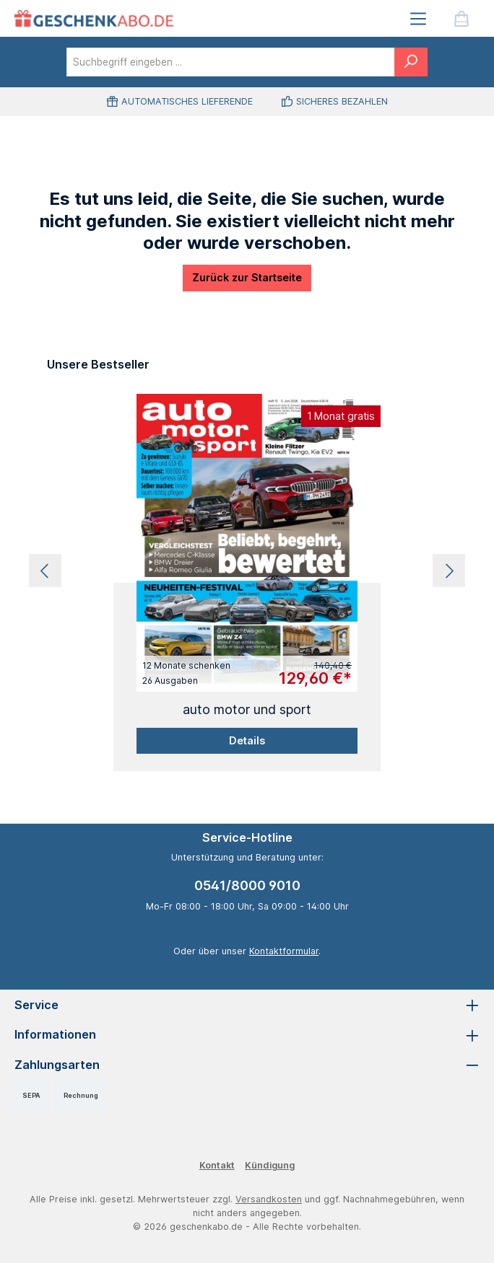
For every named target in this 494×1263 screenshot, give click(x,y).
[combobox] (230, 62)
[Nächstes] (449, 571)
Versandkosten (268, 1199)
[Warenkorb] (461, 18)
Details (247, 740)
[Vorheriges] (45, 571)
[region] (247, 571)
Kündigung (270, 1165)
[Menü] (418, 18)
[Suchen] (411, 62)
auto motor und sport (247, 709)
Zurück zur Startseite (247, 277)
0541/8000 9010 (247, 885)
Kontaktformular (283, 951)
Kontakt (217, 1165)
